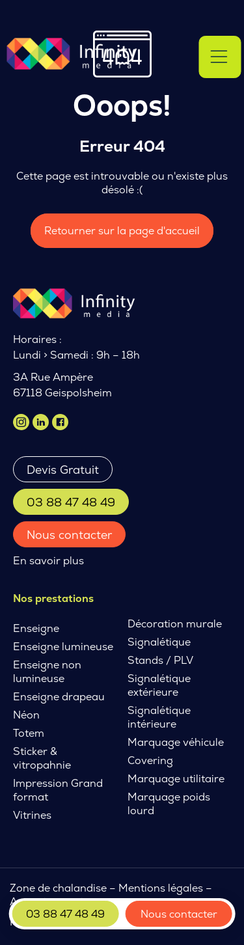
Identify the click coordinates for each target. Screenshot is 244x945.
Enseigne (36, 628)
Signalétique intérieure (159, 717)
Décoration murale (175, 624)
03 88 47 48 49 (71, 502)
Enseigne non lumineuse (47, 671)
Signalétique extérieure (159, 685)
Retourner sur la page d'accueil (122, 231)
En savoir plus (48, 561)
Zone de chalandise (58, 888)
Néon (26, 715)
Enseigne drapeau (59, 697)
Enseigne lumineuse (63, 646)
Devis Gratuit (63, 469)
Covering (150, 760)
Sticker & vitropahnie (42, 758)
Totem (28, 733)
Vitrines (32, 815)
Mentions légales (160, 888)
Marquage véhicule (176, 742)
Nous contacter (69, 534)
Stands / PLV (160, 660)
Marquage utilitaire (176, 779)
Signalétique (159, 642)
